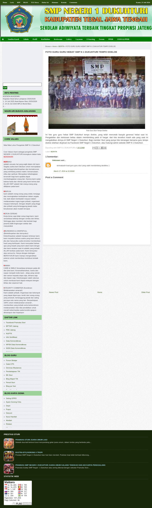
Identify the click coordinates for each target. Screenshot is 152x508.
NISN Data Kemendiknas (16, 348)
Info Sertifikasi (11, 337)
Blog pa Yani (11, 386)
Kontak (63, 2)
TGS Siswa (35, 2)
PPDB (110, 39)
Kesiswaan (58, 39)
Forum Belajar (11, 360)
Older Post (145, 292)
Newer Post (53, 292)
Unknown (56, 160)
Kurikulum (45, 39)
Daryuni (9, 413)
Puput (8, 409)
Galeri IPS (10, 364)
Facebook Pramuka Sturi (16, 322)
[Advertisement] (99, 269)
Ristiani (9, 424)
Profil (35, 39)
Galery (69, 39)
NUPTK (9, 333)
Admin (26, 39)
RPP (18, 2)
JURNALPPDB (123, 39)
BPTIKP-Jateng (12, 326)
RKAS (25, 2)
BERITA (61, 46)
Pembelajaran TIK (13, 371)
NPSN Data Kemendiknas (16, 344)
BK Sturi (9, 375)
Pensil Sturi (10, 382)
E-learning (91, 39)
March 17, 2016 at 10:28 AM (64, 171)
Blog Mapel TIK (12, 379)
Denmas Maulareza (13, 368)
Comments (73, 2)
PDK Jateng (10, 330)
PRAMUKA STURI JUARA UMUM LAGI (31, 440)
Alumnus (55, 2)
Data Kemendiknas (13, 341)
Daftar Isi (45, 2)
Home (5, 2)
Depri (8, 406)
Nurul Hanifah (11, 417)
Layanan (79, 39)
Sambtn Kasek (13, 39)
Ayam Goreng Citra (13, 402)
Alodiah (9, 420)
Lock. (12, 2)
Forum (101, 39)
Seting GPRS (11, 398)
